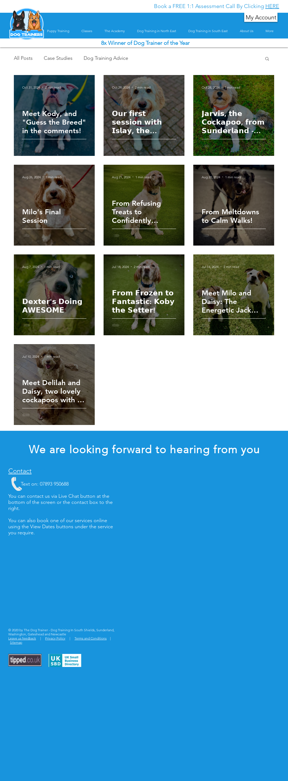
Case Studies (58, 58)
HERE (272, 6)
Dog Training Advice (106, 58)
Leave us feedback (22, 638)
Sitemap (16, 642)
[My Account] (260, 17)
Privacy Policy (55, 638)
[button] (267, 59)
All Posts (23, 58)
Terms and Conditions (90, 638)
